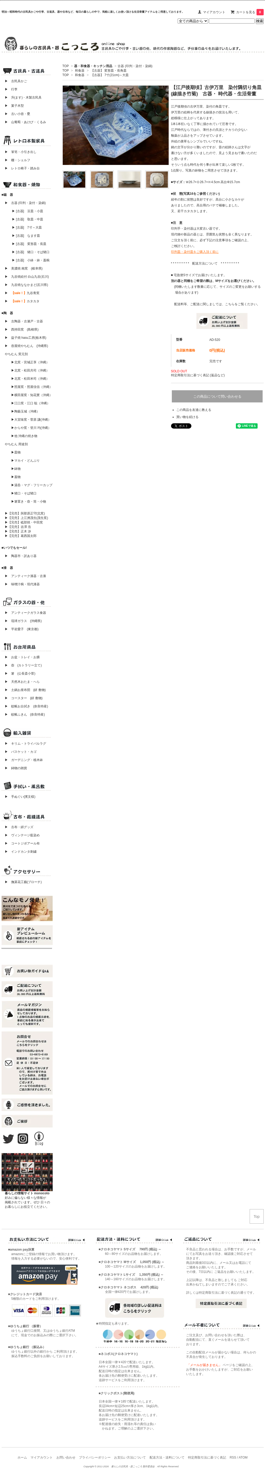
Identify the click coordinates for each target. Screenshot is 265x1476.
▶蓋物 (16, 477)
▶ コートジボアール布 (21, 843)
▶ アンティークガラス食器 (25, 613)
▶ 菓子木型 (13, 106)
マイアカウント (214, 12)
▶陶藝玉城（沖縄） (25, 411)
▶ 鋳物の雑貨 (16, 768)
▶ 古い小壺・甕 (17, 114)
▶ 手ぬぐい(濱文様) (20, 797)
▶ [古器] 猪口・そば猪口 (31, 252)
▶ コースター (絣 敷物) (24, 698)
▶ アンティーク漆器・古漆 (25, 576)
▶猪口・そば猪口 (24, 493)
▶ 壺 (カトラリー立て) (23, 665)
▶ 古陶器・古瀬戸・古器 (24, 321)
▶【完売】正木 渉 (18, 531)
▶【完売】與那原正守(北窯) (25, 513)
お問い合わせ (65, 1457)
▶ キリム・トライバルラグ (25, 743)
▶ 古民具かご (14, 81)
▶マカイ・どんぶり (25, 460)
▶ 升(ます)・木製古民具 (22, 97)
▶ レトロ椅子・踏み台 (22, 168)
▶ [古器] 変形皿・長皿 (29, 244)
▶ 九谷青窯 (22, 293)
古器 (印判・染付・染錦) (135, 66)
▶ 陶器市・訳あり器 (21, 556)
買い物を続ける (187, 417)
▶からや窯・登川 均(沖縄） (31, 428)
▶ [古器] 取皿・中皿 (27, 219)
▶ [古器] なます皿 (26, 236)
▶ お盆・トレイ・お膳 (22, 657)
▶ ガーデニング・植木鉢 (22, 760)
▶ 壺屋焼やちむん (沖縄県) (26, 346)
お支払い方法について (130, 1457)
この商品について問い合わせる (217, 396)
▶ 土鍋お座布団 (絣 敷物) (25, 690)
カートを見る (250, 12)
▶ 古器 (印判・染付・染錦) (25, 203)
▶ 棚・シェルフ (17, 160)
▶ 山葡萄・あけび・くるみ (24, 122)
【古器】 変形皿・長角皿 (109, 70)
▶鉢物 (16, 469)
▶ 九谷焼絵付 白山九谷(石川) (25, 277)
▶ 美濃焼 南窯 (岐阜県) (24, 268)
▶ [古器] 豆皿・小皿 (27, 211)
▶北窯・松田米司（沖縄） (30, 378)
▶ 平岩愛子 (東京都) (22, 629)
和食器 (79, 70)
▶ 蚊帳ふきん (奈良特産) (25, 714)
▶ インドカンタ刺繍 (19, 851)
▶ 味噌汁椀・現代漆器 (22, 584)
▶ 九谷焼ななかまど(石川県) (26, 285)
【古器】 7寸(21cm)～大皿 (110, 75)
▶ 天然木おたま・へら (22, 682)
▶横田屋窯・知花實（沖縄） (31, 395)
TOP (65, 66)
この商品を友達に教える (193, 410)
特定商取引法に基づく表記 (207, 1457)
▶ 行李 (9, 89)
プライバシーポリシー (95, 1457)
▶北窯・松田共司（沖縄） (30, 370)
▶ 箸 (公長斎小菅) (20, 673)
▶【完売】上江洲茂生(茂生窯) (26, 518)
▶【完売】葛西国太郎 (21, 536)
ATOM (243, 1457)
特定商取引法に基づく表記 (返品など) (198, 375)
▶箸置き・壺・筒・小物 (28, 501)
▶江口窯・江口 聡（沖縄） (30, 403)
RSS (233, 1457)
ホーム (22, 1457)
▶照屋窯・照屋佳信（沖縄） (31, 387)
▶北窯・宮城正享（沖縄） (30, 362)
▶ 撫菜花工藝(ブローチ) (22, 882)
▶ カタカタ (22, 301)
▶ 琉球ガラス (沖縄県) (23, 621)
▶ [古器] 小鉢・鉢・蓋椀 (31, 260)
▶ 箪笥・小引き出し (21, 152)
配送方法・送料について (167, 1457)
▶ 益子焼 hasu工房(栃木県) (25, 338)
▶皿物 (16, 452)
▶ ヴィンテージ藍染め (21, 835)
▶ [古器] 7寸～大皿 (27, 227)
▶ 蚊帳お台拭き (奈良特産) (26, 706)
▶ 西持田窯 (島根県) (22, 329)
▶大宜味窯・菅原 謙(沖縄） (31, 419)
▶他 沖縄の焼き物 (24, 436)
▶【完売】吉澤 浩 (19, 527)
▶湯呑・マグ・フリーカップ (31, 485)
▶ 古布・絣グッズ (17, 827)
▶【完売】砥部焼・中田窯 (24, 522)
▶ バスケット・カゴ (21, 752)
